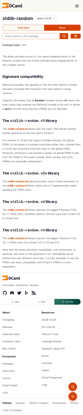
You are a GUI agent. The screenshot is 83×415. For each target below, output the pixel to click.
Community (8, 370)
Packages (7, 363)
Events (6, 378)
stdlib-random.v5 (18, 128)
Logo (44, 384)
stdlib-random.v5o (18, 181)
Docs (62, 27)
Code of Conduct (12, 410)
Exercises (47, 363)
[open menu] (77, 6)
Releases (7, 326)
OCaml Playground (52, 377)
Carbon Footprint (38, 402)
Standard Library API (53, 348)
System (67, 301)
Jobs (5, 392)
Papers (45, 370)
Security (20, 402)
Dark (41, 301)
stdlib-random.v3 (18, 238)
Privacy (74, 402)
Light (15, 301)
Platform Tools (50, 334)
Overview (23, 27)
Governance (59, 402)
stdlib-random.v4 (18, 209)
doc (24, 44)
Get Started (48, 326)
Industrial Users (11, 334)
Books (45, 355)
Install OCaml (49, 319)
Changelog (8, 319)
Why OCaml (8, 348)
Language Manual (51, 341)
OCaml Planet (10, 385)
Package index (11, 44)
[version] (45, 18)
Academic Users (11, 341)
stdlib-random (17, 18)
